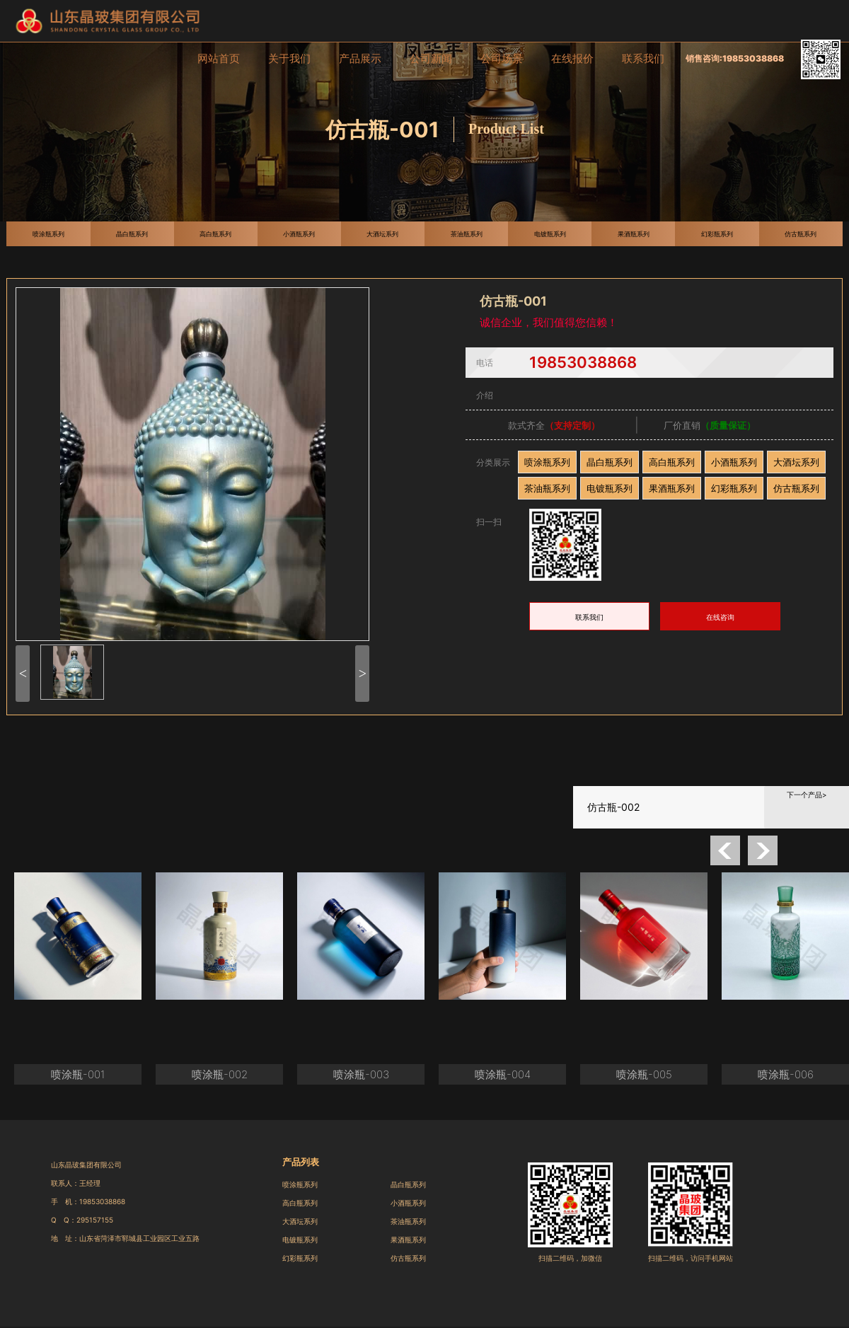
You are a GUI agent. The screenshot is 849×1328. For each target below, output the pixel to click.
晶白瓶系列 (610, 462)
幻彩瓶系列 (734, 488)
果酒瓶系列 (672, 488)
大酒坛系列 (796, 462)
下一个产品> (807, 794)
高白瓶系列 (672, 462)
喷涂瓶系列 (547, 462)
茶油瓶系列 (547, 488)
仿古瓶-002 (613, 807)
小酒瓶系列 (734, 462)
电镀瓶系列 (610, 488)
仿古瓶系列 (796, 488)
